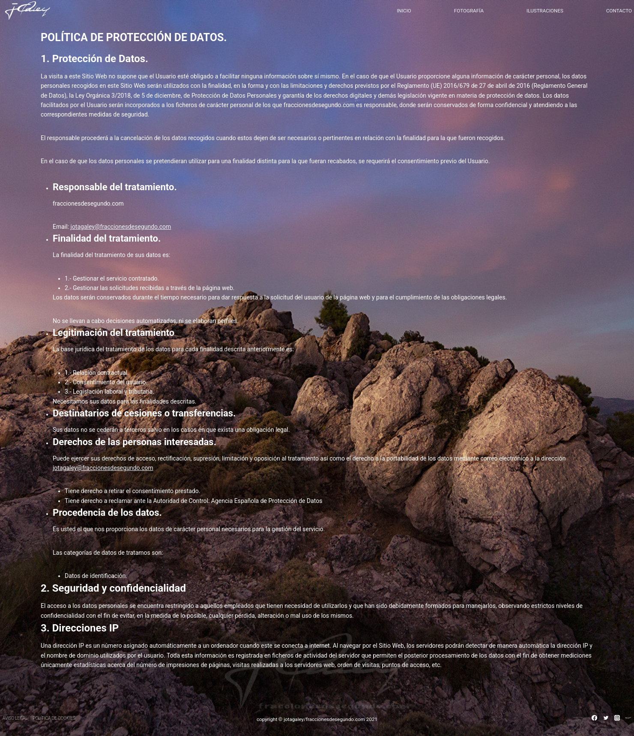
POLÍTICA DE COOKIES (54, 718)
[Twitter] (605, 717)
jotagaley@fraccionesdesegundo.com (121, 226)
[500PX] (628, 717)
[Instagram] (616, 717)
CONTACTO (619, 11)
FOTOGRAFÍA (469, 11)
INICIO (404, 11)
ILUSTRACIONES (544, 11)
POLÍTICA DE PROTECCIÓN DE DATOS (116, 718)
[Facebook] (594, 717)
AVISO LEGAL (15, 718)
